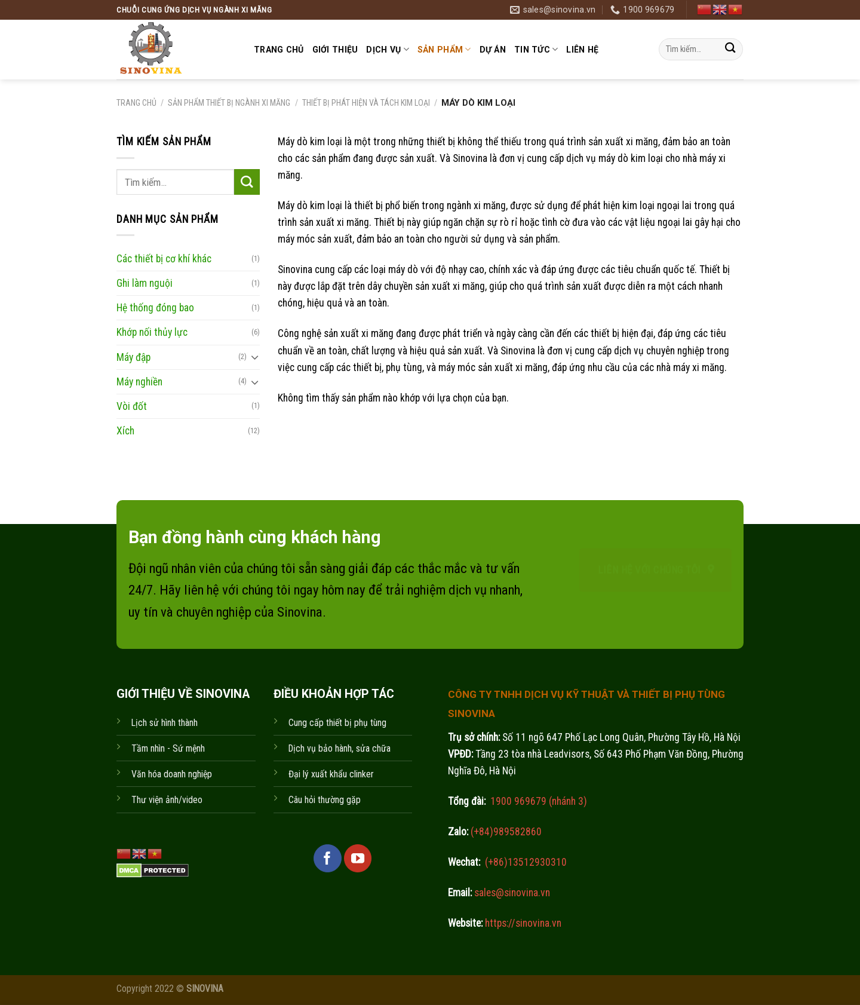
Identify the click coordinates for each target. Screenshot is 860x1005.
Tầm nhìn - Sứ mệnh (168, 748)
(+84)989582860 (505, 832)
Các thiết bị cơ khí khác (163, 259)
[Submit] (730, 49)
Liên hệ (582, 49)
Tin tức (536, 49)
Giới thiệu (335, 49)
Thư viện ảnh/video (166, 799)
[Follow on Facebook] (327, 858)
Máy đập (133, 357)
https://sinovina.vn (522, 923)
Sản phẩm (444, 49)
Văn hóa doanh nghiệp (171, 774)
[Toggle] (255, 357)
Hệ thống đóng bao (155, 308)
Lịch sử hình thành (164, 722)
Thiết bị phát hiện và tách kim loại (366, 103)
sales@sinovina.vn (511, 893)
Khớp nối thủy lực (152, 332)
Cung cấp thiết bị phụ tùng (337, 722)
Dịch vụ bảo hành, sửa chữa (339, 748)
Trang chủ (279, 49)
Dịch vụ (387, 49)
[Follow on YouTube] (357, 858)
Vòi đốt (131, 406)
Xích (125, 431)
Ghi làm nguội (144, 283)
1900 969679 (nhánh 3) (537, 801)
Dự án (493, 49)
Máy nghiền (139, 381)
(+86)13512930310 (526, 862)
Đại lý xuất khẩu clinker (331, 774)
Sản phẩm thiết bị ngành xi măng (229, 103)
